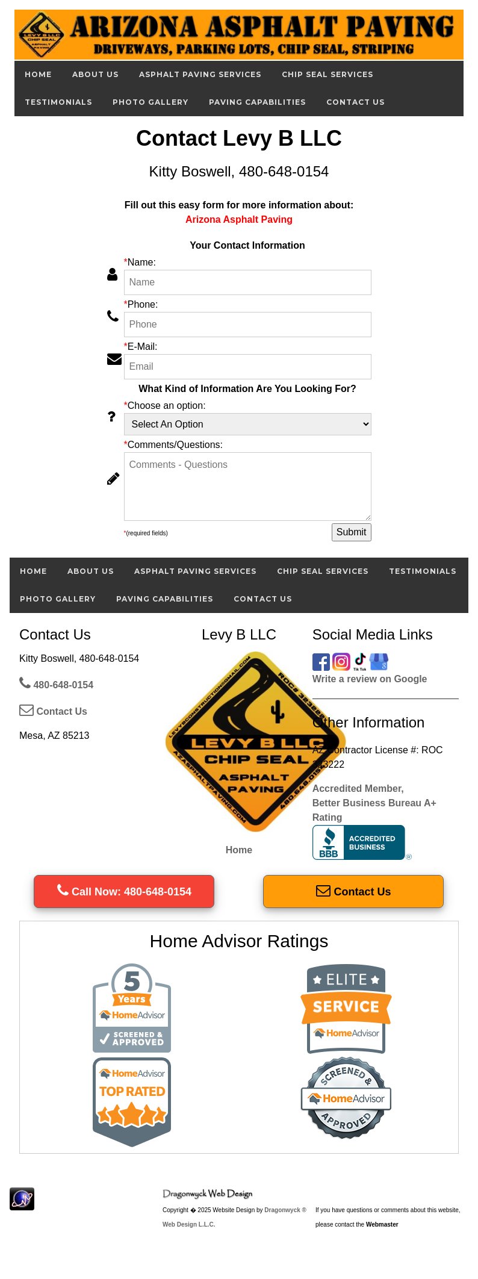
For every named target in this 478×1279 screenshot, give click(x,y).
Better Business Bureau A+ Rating (374, 829)
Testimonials (58, 102)
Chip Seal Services (327, 74)
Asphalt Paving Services (200, 74)
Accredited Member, (358, 788)
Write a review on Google (369, 679)
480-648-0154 (56, 685)
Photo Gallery (150, 102)
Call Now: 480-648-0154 (124, 892)
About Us (95, 74)
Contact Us (355, 102)
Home (38, 74)
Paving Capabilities (257, 102)
